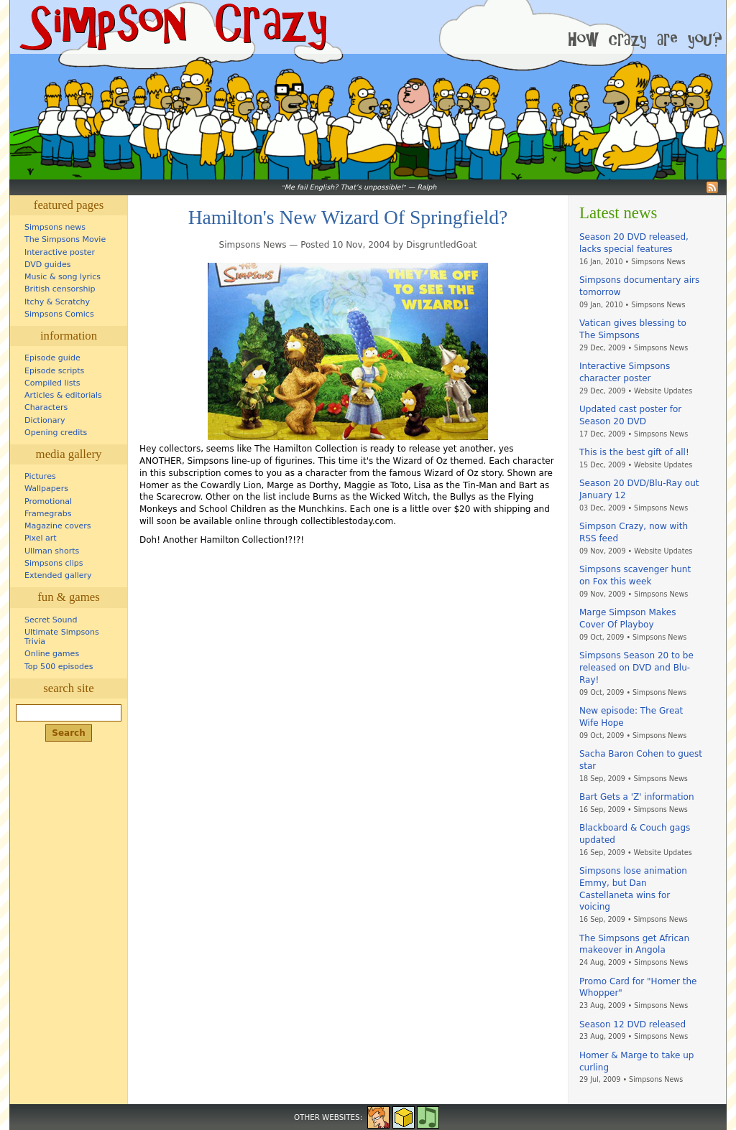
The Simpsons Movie (65, 239)
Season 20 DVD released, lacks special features (634, 243)
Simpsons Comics (59, 314)
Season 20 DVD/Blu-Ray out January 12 (639, 489)
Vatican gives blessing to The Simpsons (632, 329)
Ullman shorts (51, 551)
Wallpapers (46, 488)
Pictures (40, 476)
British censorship (59, 289)
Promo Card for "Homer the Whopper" (637, 987)
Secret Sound (51, 620)
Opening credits (55, 432)
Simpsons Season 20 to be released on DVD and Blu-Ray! (636, 667)
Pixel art (40, 538)
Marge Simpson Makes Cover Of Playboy (627, 618)
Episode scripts (54, 370)
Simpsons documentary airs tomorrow (639, 286)
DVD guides (47, 264)
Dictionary (44, 420)
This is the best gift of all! (634, 452)
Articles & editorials (63, 395)
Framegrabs (47, 513)
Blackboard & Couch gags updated (634, 834)
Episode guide (52, 358)
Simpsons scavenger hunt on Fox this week (635, 575)
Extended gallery (58, 575)
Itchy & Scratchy (57, 302)
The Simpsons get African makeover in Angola (634, 944)
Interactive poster (59, 252)
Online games (51, 653)
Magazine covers (57, 526)
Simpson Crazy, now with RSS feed (633, 532)
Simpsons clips (53, 563)
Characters (46, 407)
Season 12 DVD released (632, 1024)
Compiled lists (52, 383)
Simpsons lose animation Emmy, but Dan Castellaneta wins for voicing (633, 889)
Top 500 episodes (58, 666)
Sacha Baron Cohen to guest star (640, 760)
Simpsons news (55, 227)
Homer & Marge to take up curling (636, 1061)
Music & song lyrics (62, 276)
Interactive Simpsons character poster (624, 372)
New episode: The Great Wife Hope (631, 717)
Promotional (48, 501)
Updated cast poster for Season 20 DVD (630, 415)
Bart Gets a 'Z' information (636, 797)
